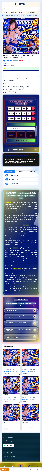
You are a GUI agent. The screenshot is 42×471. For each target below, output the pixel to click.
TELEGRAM (12, 467)
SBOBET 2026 (17, 268)
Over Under (21, 171)
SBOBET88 (13, 12)
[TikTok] (11, 452)
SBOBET (6, 12)
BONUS (4, 467)
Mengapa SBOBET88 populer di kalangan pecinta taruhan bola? (17, 336)
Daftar (20, 467)
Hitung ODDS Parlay (21, 140)
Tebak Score (32, 171)
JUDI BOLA (21, 12)
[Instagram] (7, 452)
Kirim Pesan (8, 445)
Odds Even (9, 171)
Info (36, 149)
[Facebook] (4, 452)
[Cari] (5, 9)
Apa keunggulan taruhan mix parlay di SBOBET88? (16, 323)
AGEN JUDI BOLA (32, 15)
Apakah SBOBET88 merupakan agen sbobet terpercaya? (18, 330)
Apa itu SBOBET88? (11, 310)
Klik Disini (13, 92)
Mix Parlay (26, 225)
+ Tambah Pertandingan (21, 124)
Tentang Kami (6, 459)
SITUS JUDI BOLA (30, 12)
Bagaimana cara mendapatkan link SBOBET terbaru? (18, 316)
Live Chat (37, 467)
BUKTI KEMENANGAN (29, 467)
